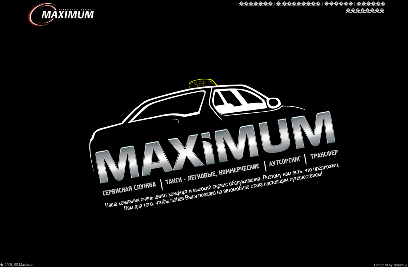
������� (256, 3)
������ (370, 3)
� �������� (298, 3)
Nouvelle (400, 265)
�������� (365, 10)
